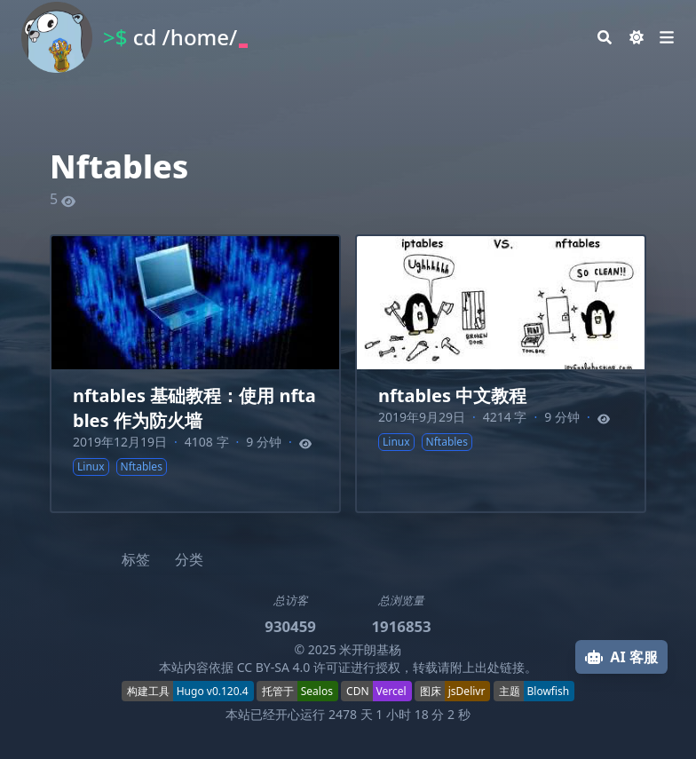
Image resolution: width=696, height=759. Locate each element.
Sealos (317, 691)
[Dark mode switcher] (636, 37)
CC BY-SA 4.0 (274, 667)
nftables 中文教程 (452, 395)
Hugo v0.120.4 (213, 691)
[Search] (604, 37)
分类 (189, 559)
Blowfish (548, 691)
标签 (136, 559)
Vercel (391, 691)
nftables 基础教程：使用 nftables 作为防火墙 (194, 407)
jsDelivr (467, 691)
